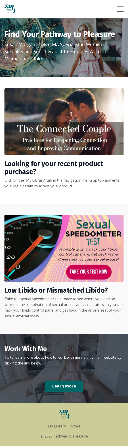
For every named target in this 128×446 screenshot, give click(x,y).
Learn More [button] (64, 386)
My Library (57, 426)
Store (75, 426)
